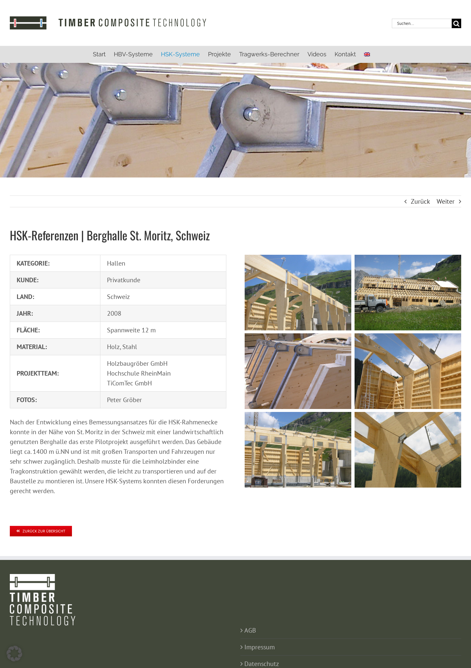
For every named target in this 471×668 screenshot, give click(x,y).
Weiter (446, 201)
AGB (250, 630)
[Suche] (456, 23)
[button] (14, 653)
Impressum (259, 647)
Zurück (420, 201)
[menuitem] (367, 54)
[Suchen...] (422, 23)
